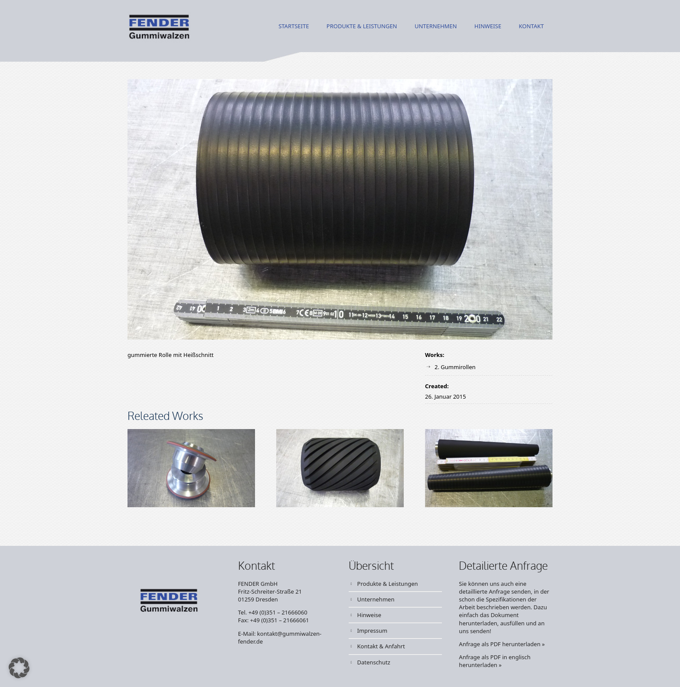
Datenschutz (373, 662)
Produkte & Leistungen (362, 26)
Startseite (293, 26)
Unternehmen (436, 26)
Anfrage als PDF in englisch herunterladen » (494, 661)
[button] (19, 668)
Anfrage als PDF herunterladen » (502, 644)
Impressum (372, 630)
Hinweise (487, 26)
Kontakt (531, 26)
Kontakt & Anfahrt (381, 646)
